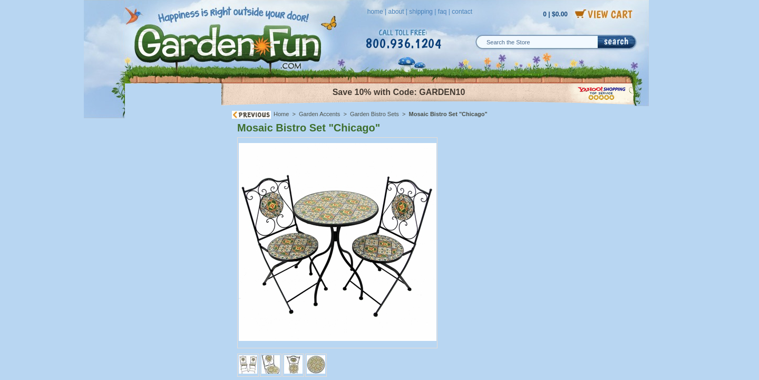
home (375, 11)
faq (442, 11)
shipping (421, 11)
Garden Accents (319, 114)
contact (462, 11)
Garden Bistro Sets (374, 114)
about (396, 11)
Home (281, 114)
